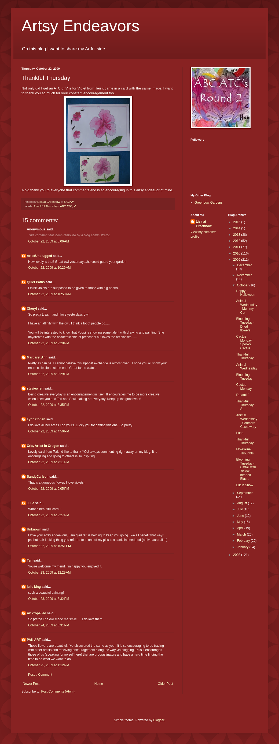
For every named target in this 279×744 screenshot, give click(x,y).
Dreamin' (242, 395)
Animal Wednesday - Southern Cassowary (246, 421)
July (240, 509)
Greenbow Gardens (208, 202)
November (244, 275)
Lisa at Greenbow (204, 224)
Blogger (158, 720)
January (243, 547)
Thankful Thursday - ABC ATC (53, 206)
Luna (239, 433)
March (242, 534)
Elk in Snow (244, 485)
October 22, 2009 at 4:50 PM (48, 431)
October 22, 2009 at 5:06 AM (48, 241)
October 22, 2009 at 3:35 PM (48, 405)
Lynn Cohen (36, 419)
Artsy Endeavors (80, 26)
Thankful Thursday (245, 356)
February (244, 541)
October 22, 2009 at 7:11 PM (48, 462)
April (240, 528)
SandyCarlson (38, 476)
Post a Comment (40, 674)
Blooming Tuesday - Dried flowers (245, 324)
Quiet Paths (36, 282)
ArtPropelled (36, 613)
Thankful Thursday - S (245, 405)
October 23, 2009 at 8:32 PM (48, 599)
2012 (237, 241)
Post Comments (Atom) (58, 691)
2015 (237, 222)
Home (98, 684)
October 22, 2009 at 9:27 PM (48, 515)
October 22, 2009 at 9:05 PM (48, 489)
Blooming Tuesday (244, 376)
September (245, 493)
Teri (29, 560)
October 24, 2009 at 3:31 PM (48, 625)
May (240, 522)
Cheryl (32, 309)
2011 (237, 247)
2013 (237, 235)
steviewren (35, 388)
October (243, 285)
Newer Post (31, 684)
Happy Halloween (245, 293)
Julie (30, 503)
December (244, 265)
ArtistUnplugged (39, 256)
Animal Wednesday (246, 366)
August (242, 503)
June (241, 516)
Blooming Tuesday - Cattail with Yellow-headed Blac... (246, 469)
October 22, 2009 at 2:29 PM (48, 374)
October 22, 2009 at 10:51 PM (49, 546)
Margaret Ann (37, 357)
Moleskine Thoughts (245, 451)
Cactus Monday (244, 386)
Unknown (34, 529)
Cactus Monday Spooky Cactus (244, 342)
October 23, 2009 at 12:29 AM (49, 572)
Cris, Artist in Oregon (43, 446)
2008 (237, 555)
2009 (237, 259)
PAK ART (34, 640)
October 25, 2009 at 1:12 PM (48, 665)
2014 (237, 228)
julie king (34, 587)
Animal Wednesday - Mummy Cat (246, 306)
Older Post (165, 684)
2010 (237, 253)
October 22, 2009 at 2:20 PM (48, 343)
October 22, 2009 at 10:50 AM (49, 294)
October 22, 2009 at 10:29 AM (49, 268)
